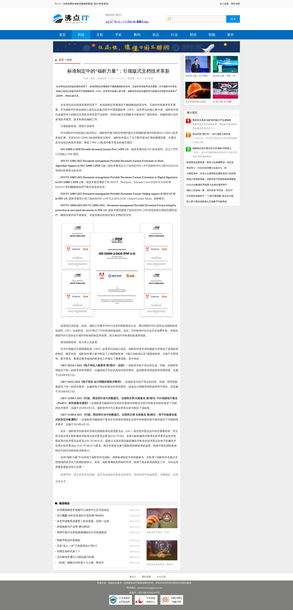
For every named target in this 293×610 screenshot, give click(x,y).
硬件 (230, 35)
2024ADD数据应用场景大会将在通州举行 (206, 184)
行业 (174, 35)
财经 (193, 35)
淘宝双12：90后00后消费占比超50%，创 (206, 168)
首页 (62, 35)
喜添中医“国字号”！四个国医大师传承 (211, 134)
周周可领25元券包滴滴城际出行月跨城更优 (82, 532)
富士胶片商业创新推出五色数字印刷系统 (206, 201)
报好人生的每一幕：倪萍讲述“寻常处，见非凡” (209, 190)
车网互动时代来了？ (68, 551)
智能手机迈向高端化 (68, 540)
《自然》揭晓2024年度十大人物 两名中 (80, 562)
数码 (137, 35)
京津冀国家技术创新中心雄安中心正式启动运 (83, 510)
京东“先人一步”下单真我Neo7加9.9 (77, 545)
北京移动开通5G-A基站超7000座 (75, 557)
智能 (212, 35)
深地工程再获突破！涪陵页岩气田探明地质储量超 (211, 179)
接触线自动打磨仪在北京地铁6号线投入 (212, 148)
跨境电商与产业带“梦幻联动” (73, 526)
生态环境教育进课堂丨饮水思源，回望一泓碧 (83, 521)
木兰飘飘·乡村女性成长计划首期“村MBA (80, 515)
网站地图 (235, 3)
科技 (81, 35)
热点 (155, 35)
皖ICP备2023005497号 (149, 592)
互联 (99, 35)
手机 (118, 35)
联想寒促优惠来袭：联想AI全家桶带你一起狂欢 (210, 162)
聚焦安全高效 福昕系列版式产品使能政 (211, 120)
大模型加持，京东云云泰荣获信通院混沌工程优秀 (211, 173)
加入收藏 (224, 3)
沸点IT (58, 3)
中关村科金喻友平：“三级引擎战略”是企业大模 (209, 196)
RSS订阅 (161, 576)
